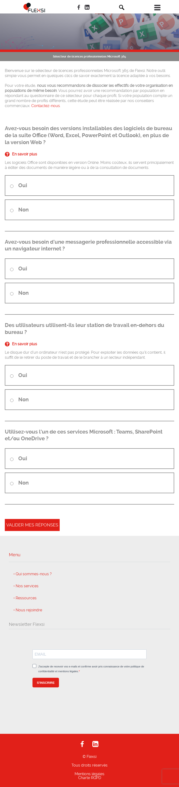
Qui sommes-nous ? (34, 574)
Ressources (26, 598)
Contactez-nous (45, 105)
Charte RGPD (89, 778)
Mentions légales (89, 774)
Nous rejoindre (29, 610)
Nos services (27, 586)
